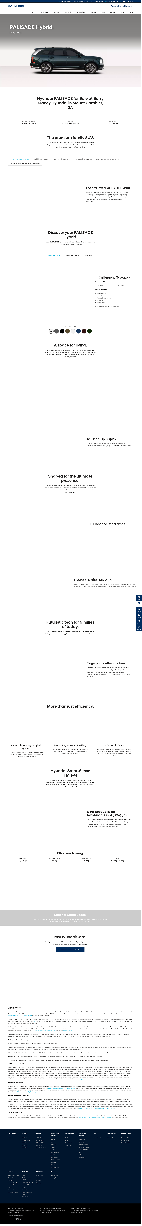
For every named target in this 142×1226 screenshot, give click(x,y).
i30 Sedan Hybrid (41, 1137)
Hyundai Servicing (27, 1182)
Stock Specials (125, 1142)
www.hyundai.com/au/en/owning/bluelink (20, 1015)
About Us (39, 1178)
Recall (24, 1187)
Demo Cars (11, 1178)
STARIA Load (97, 1137)
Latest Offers (81, 12)
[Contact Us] (73, 1)
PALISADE (39, 1145)
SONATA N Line (83, 1149)
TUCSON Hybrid (41, 1148)
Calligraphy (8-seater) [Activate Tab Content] (72, 255)
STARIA (52, 1164)
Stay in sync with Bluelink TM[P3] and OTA (109, 159)
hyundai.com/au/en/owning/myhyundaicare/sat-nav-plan (95, 1117)
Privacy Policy (54, 1178)
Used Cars (11, 1180)
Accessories (25, 1196)
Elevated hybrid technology (62, 159)
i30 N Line (82, 1139)
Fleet (103, 12)
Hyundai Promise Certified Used (13, 1184)
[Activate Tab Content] (51, 331)
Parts (122, 12)
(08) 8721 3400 (15, 1212)
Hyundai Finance (13, 1192)
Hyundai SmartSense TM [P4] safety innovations (25, 163)
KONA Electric (26, 1140)
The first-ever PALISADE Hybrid (19, 159)
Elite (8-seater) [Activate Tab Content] (88, 255)
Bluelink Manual (67, 1030)
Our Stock (68, 12)
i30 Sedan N (68, 1142)
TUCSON (53, 1162)
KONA (52, 1142)
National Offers (125, 1137)
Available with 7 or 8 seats (41, 159)
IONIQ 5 (24, 1148)
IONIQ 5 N (68, 1145)
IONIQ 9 (24, 1142)
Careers (38, 1180)
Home (33, 12)
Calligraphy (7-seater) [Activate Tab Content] (54, 255)
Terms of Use (54, 1175)
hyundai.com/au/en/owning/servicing (25, 1092)
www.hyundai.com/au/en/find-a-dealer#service (61, 1088)
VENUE (52, 1139)
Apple (35, 1021)
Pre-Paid (24, 1190)
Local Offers (125, 1140)
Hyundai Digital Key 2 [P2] (84, 159)
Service (112, 12)
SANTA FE (53, 1144)
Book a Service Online (26, 1178)
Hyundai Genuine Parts (27, 1193)
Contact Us (39, 1175)
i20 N (66, 1137)
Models (56, 12)
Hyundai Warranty (27, 1185)
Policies (38, 1183)
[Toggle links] (14, 1219)
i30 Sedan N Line (84, 1147)
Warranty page (81, 1079)
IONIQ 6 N (110, 1137)
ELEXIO (24, 1145)
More (131, 12)
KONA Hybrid (40, 1140)
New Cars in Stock (13, 1175)
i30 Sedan (82, 1142)
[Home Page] (16, 6)
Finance (93, 12)
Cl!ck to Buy (45, 12)
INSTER (24, 1137)
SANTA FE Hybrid (41, 1142)
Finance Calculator (13, 1190)
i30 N (66, 1140)
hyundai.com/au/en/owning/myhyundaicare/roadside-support (97, 1108)
